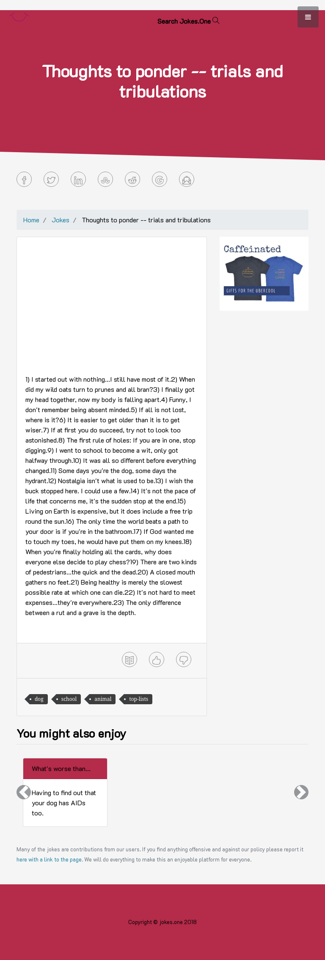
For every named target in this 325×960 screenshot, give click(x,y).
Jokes (60, 219)
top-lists (138, 699)
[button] (24, 792)
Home (31, 219)
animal (102, 699)
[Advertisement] (111, 305)
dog (39, 699)
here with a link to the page (49, 859)
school (69, 699)
